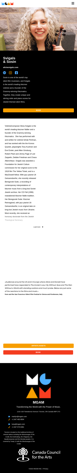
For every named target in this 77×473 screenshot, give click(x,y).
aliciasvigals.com (10, 67)
